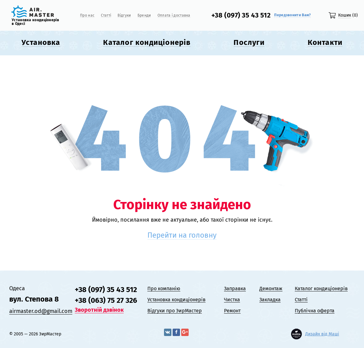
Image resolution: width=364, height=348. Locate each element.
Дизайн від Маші (322, 334)
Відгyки (124, 16)
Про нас (87, 16)
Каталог (146, 42)
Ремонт (232, 311)
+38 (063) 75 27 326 (106, 300)
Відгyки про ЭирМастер (174, 311)
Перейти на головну (182, 235)
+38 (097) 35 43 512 (240, 15)
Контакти (325, 42)
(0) (348, 15)
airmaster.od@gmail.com (40, 311)
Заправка (235, 288)
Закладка (270, 300)
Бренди (144, 16)
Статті (106, 16)
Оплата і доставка (174, 16)
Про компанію (163, 288)
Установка (41, 42)
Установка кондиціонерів (176, 300)
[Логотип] (32, 16)
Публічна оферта (314, 311)
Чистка (232, 300)
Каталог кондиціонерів (321, 288)
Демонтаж (270, 288)
